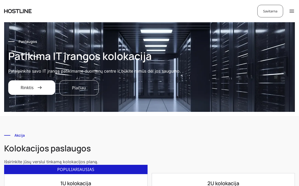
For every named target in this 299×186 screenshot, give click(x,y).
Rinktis (32, 87)
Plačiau (79, 88)
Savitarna (270, 11)
